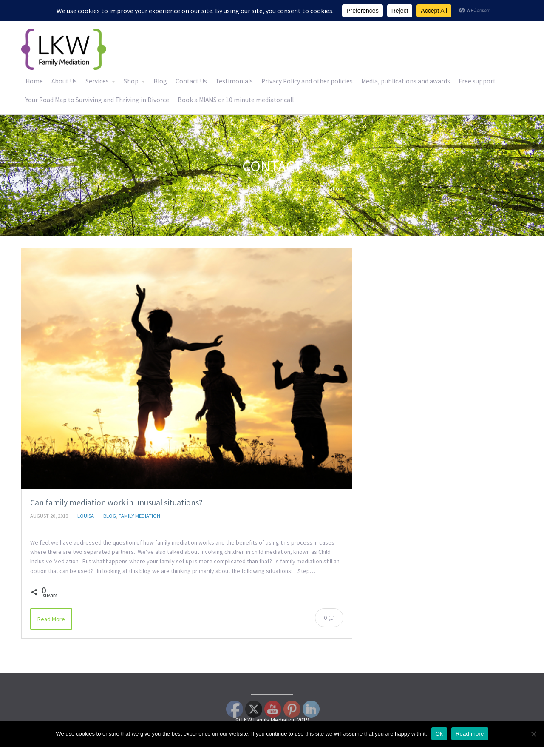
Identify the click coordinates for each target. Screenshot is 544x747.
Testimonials (234, 81)
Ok (439, 733)
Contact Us (191, 81)
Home (34, 81)
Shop (131, 81)
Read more (470, 733)
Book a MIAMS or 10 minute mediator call (236, 100)
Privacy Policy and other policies (307, 81)
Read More (51, 619)
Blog (160, 81)
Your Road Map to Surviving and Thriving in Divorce (97, 100)
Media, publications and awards (405, 81)
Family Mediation (139, 516)
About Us (64, 81)
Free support (477, 81)
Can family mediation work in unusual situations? (116, 502)
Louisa (85, 516)
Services (97, 81)
